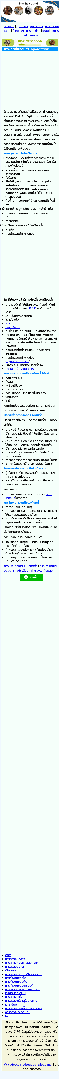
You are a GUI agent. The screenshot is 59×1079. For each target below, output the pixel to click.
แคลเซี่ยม (11, 1004)
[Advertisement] (28, 80)
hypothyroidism (17, 361)
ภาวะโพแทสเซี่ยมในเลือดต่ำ (20, 566)
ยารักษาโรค (33, 30)
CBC (8, 955)
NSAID (32, 308)
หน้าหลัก (9, 26)
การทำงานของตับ (16, 981)
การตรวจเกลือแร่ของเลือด (21, 962)
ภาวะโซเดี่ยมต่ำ (22, 570)
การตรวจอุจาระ (14, 966)
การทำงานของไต (15, 978)
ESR (7, 1015)
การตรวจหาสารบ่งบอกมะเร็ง (22, 989)
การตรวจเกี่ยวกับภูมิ (17, 1012)
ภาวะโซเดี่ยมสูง (43, 570)
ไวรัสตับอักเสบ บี (15, 993)
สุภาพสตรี (36, 26)
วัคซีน (45, 30)
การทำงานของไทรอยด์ (19, 985)
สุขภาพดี (22, 26)
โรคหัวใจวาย (12, 327)
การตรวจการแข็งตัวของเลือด (23, 1008)
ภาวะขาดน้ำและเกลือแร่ (19, 368)
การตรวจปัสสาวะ (15, 959)
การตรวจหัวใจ (14, 996)
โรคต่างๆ (18, 30)
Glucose (10, 970)
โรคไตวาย (11, 323)
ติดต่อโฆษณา (12, 1064)
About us (29, 1064)
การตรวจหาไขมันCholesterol (23, 974)
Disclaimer (45, 1064)
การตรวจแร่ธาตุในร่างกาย (21, 1000)
